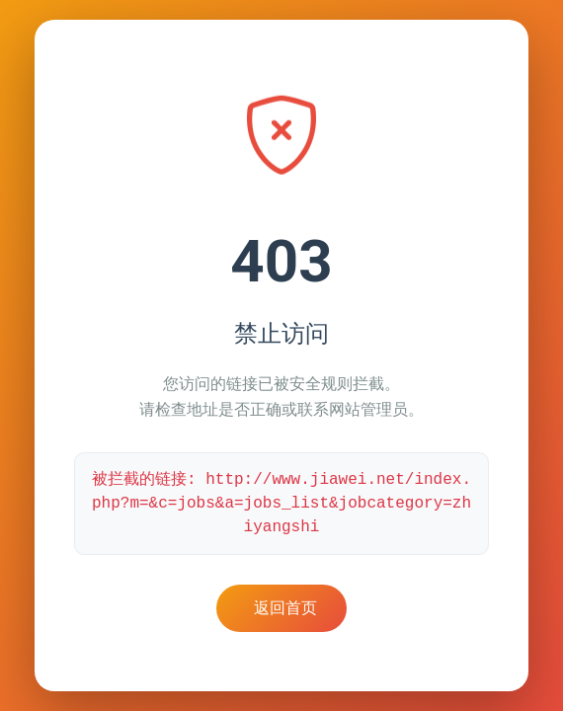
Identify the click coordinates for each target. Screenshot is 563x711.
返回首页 (285, 607)
